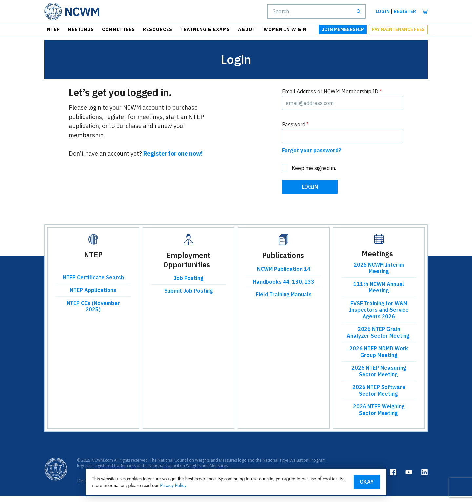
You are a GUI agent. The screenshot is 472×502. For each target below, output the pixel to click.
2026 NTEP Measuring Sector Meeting (378, 376)
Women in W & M (285, 29)
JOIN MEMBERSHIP (343, 29)
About (247, 29)
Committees (118, 29)
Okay (339, 481)
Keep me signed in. (314, 174)
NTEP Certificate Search (93, 283)
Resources (157, 29)
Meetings (81, 29)
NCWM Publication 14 (283, 274)
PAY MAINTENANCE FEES (398, 29)
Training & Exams (205, 29)
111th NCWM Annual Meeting (378, 293)
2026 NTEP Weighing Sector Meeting (378, 415)
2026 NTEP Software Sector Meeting (378, 396)
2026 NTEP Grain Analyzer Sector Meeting (379, 338)
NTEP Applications (93, 296)
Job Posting (188, 284)
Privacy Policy (264, 485)
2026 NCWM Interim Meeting (379, 273)
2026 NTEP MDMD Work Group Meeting (378, 357)
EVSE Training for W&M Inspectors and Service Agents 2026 (379, 315)
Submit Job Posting (188, 296)
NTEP (53, 29)
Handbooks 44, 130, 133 (283, 287)
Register (405, 11)
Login (383, 11)
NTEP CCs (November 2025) (93, 312)
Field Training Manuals (284, 300)
